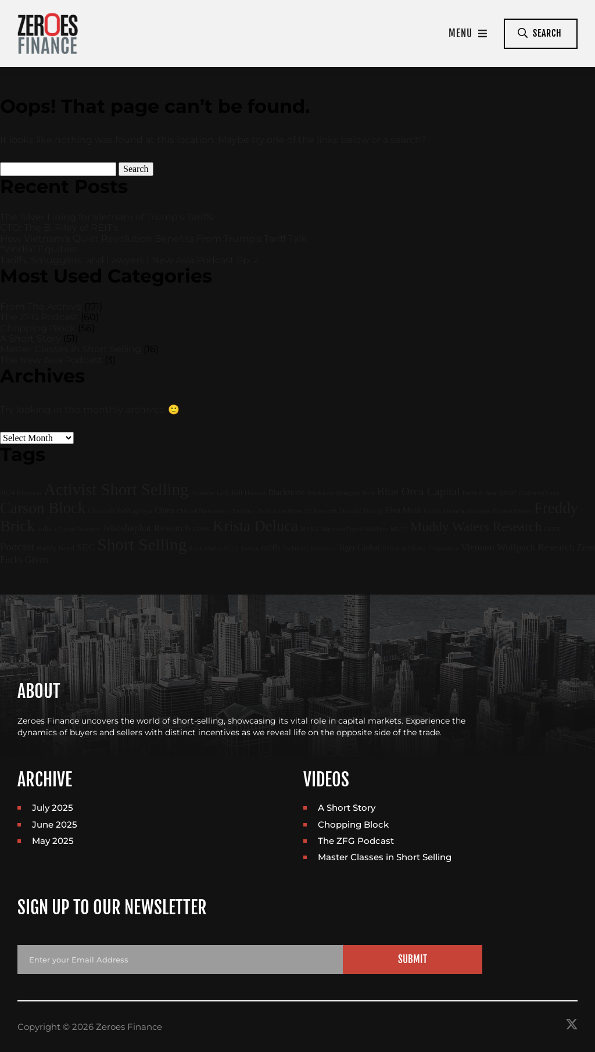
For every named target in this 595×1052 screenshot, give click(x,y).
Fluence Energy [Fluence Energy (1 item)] (512, 511)
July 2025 (52, 807)
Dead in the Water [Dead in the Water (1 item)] (279, 511)
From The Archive (41, 306)
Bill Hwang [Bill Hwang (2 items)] (248, 493)
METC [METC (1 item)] (399, 529)
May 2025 (53, 840)
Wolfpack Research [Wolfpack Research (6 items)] (535, 547)
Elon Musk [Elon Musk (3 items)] (403, 510)
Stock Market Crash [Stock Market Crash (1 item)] (213, 548)
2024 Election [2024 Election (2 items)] (20, 493)
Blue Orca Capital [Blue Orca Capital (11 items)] (419, 491)
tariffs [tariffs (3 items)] (271, 547)
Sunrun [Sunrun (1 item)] (250, 548)
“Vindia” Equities (38, 249)
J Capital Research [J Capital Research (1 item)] (77, 529)
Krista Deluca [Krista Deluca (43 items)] (255, 526)
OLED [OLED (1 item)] (552, 529)
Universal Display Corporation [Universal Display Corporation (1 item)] (420, 548)
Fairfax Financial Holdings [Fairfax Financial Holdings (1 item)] (457, 511)
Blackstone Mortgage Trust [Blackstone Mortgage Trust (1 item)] (340, 493)
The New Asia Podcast (51, 360)
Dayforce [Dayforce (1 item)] (244, 511)
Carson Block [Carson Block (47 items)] (43, 508)
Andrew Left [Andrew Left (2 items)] (210, 493)
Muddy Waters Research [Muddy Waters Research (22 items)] (476, 526)
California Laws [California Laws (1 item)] (539, 493)
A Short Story (30, 338)
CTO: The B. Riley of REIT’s (59, 227)
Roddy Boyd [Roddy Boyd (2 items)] (55, 548)
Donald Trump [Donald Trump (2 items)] (360, 511)
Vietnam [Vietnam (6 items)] (477, 547)
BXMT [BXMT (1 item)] (508, 493)
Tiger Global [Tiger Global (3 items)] (358, 547)
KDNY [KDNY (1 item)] (202, 529)
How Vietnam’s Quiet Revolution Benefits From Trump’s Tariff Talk (153, 238)
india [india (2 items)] (44, 529)
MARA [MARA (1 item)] (309, 529)
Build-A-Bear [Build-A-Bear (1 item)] (480, 493)
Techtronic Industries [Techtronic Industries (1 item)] (309, 548)
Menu (468, 33)
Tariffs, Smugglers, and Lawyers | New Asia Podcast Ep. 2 (129, 260)
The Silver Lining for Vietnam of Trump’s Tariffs (106, 217)
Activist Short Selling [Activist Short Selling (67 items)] (116, 489)
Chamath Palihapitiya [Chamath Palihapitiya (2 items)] (120, 511)
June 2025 (54, 824)
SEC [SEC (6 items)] (86, 547)
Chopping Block (38, 328)
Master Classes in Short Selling (70, 349)
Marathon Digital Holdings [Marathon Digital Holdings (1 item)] (354, 529)
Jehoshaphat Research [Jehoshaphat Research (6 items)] (147, 528)
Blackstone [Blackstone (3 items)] (286, 492)
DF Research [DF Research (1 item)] (320, 511)
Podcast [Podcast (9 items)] (17, 547)
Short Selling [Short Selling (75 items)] (142, 544)
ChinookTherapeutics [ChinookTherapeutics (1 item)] (203, 511)
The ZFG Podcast (39, 317)
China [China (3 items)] (164, 510)
